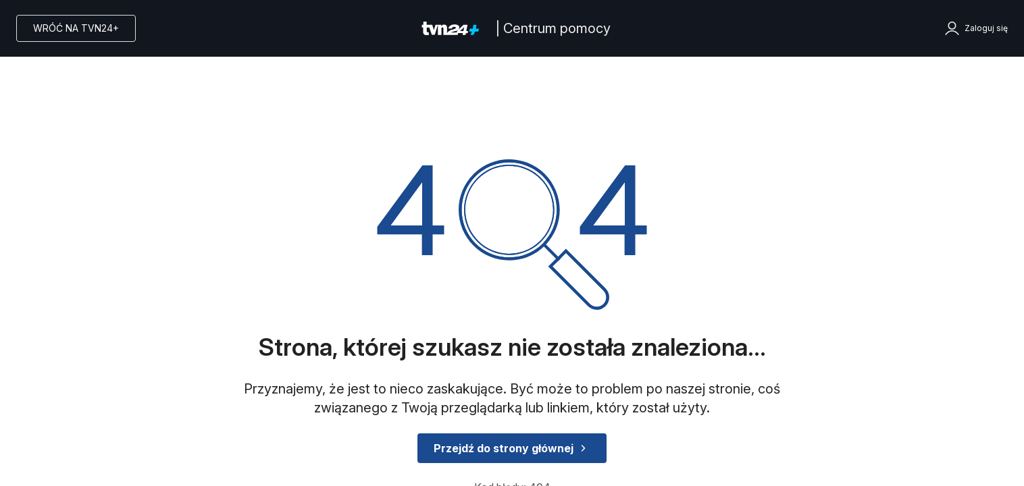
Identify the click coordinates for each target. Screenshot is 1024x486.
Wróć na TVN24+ (76, 28)
